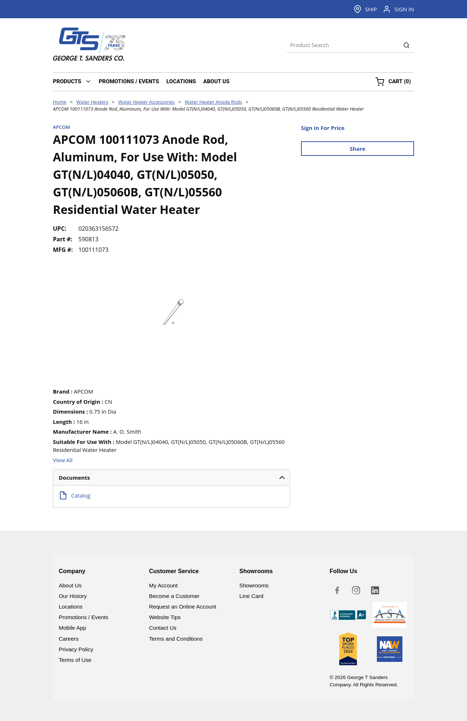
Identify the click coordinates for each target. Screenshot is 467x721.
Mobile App (72, 628)
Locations (70, 606)
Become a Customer (174, 596)
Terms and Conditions (176, 639)
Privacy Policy (76, 649)
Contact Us (163, 628)
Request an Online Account (182, 606)
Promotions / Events (83, 617)
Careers (68, 639)
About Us (70, 585)
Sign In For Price (322, 127)
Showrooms (254, 585)
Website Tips (165, 617)
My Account (163, 585)
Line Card (251, 596)
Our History (73, 596)
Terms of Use (75, 660)
